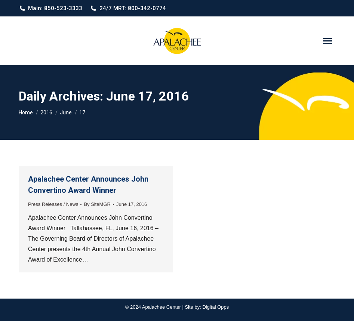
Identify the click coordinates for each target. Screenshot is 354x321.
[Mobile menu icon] (327, 41)
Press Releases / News (53, 204)
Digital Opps (215, 307)
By (97, 204)
